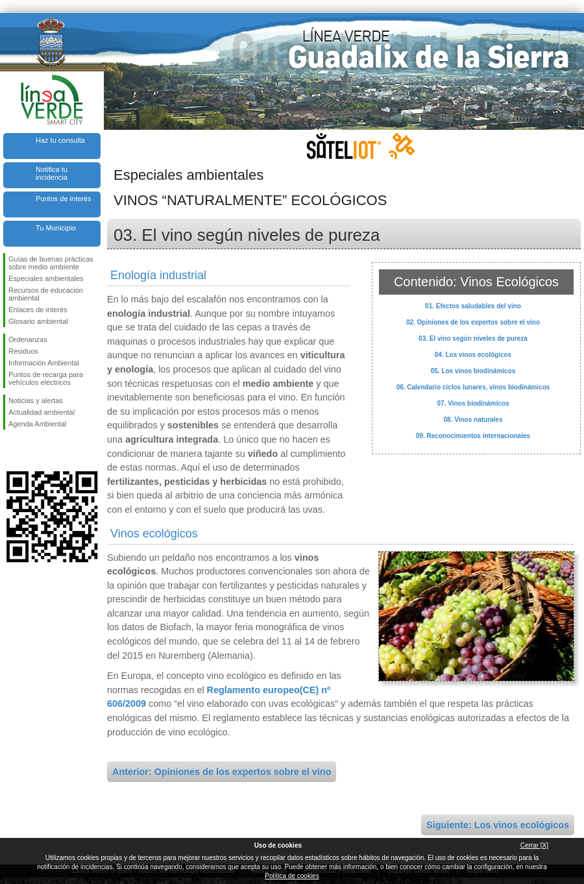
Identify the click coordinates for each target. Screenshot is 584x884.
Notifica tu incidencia (51, 173)
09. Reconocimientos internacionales (473, 435)
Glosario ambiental (38, 321)
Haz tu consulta (60, 140)
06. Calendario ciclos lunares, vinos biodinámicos (473, 387)
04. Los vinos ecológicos (473, 354)
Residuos (23, 351)
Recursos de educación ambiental (45, 294)
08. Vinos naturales (473, 419)
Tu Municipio (56, 228)
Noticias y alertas (35, 400)
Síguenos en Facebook (11, 450)
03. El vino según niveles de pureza (473, 338)
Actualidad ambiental (41, 412)
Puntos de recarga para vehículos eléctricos (45, 378)
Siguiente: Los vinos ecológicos (497, 825)
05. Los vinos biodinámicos (473, 370)
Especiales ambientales (46, 278)
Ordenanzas (27, 339)
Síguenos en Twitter (32, 450)
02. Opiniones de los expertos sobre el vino (473, 322)
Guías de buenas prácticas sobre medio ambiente (50, 263)
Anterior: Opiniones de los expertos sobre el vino (221, 772)
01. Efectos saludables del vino (473, 306)
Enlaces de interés (37, 309)
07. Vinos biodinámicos (473, 403)
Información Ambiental (43, 363)
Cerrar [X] (534, 845)
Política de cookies (292, 875)
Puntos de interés (63, 199)
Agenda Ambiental (37, 424)
